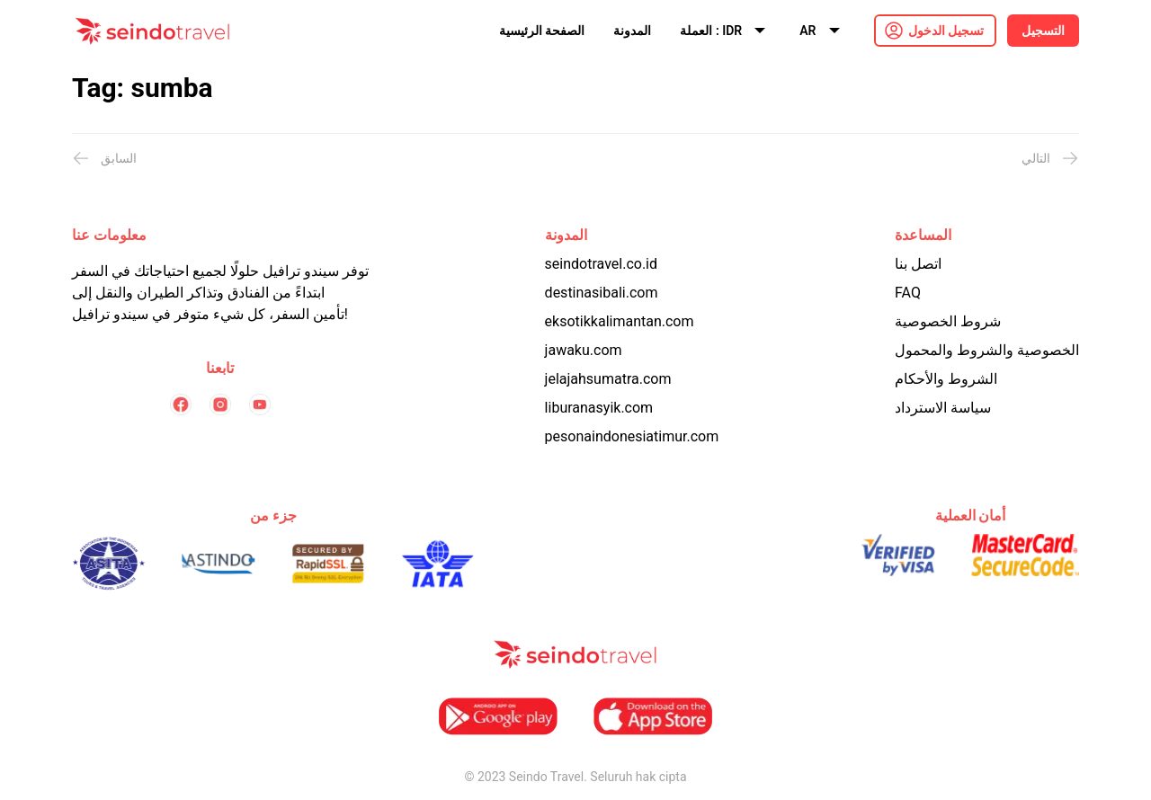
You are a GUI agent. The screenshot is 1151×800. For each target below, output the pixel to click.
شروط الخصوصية (948, 321)
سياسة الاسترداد (943, 407)
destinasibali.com (601, 292)
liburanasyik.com (599, 407)
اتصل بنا (918, 263)
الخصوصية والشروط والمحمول (987, 350)
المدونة (632, 30)
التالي (1050, 158)
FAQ (908, 292)
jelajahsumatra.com (608, 378)
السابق (104, 158)
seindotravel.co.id (601, 263)
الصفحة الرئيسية (541, 30)
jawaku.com (583, 350)
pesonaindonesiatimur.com (632, 436)
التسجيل (1043, 30)
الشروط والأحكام (946, 378)
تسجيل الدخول (946, 30)
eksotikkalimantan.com (619, 321)
